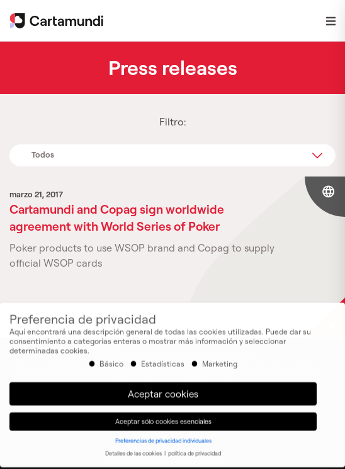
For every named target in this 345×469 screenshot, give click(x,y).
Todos (176, 155)
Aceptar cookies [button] (163, 391)
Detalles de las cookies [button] (134, 449)
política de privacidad (194, 449)
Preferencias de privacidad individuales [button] (163, 437)
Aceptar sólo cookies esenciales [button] (163, 418)
